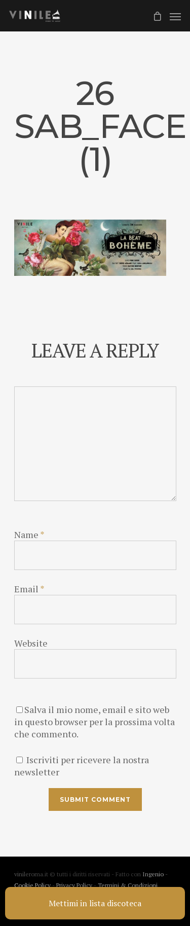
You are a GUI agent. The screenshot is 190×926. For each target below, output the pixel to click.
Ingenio (153, 874)
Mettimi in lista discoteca (95, 903)
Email (29, 589)
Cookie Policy (33, 885)
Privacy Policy (75, 885)
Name (29, 534)
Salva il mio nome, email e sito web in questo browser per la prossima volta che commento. (94, 721)
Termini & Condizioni (128, 885)
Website (31, 643)
